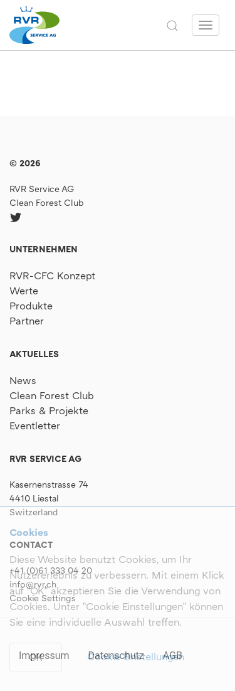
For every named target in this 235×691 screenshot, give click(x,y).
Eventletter (34, 425)
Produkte (31, 305)
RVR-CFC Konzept (52, 275)
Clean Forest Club (46, 202)
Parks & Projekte (48, 410)
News (22, 380)
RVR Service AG (42, 188)
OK (36, 657)
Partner (26, 320)
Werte (23, 290)
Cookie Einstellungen (135, 656)
